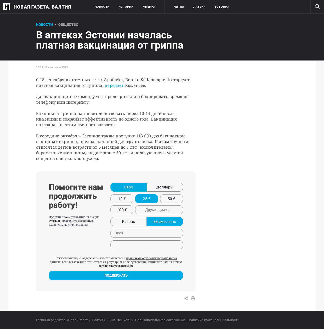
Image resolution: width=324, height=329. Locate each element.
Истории (126, 6)
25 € (147, 199)
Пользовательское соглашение (160, 320)
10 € (122, 199)
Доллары (164, 187)
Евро (128, 187)
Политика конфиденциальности (213, 320)
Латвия (199, 6)
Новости (102, 6)
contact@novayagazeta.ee (116, 266)
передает (114, 85)
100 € (122, 210)
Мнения (149, 6)
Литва (179, 6)
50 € (171, 199)
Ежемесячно (164, 221)
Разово (128, 221)
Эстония (222, 6)
